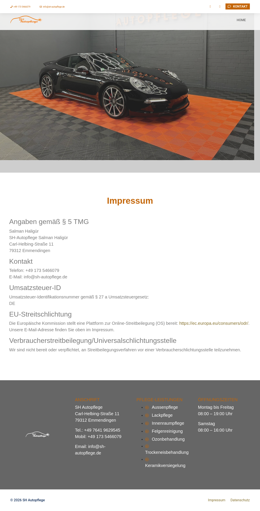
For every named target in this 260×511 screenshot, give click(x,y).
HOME (241, 24)
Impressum (216, 500)
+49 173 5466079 (20, 7)
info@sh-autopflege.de (52, 7)
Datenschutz (240, 500)
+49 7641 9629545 (102, 430)
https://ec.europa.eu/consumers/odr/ (213, 323)
